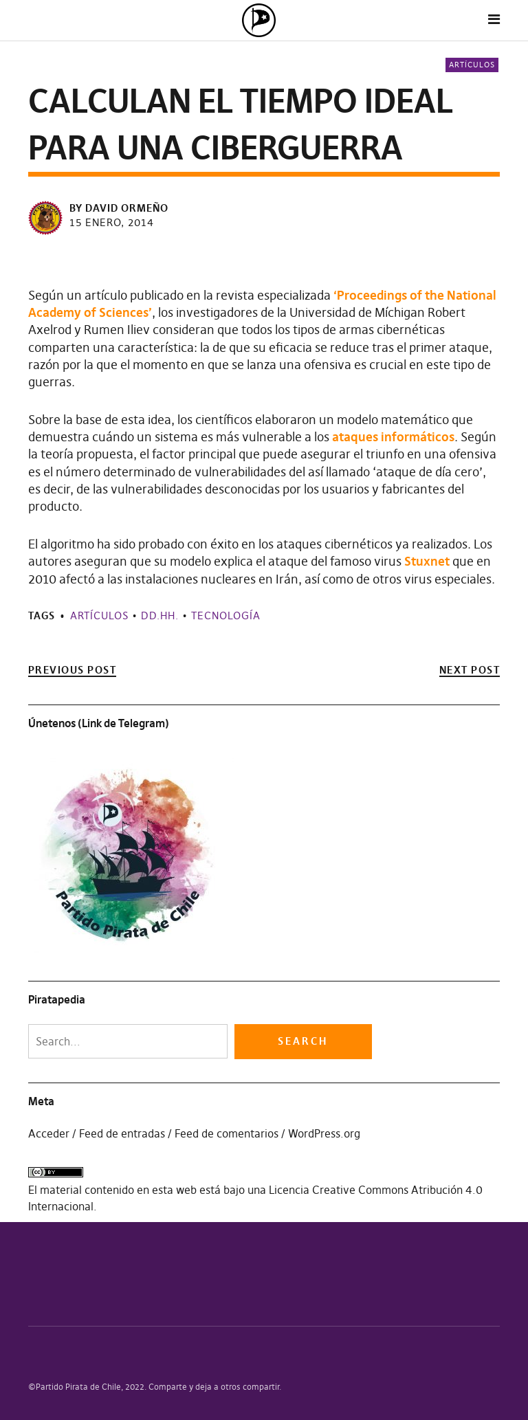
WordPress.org (324, 1133)
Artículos (472, 64)
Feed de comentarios (226, 1133)
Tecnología (226, 615)
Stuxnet (427, 561)
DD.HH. (160, 615)
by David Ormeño (118, 207)
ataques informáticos (393, 437)
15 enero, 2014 (111, 222)
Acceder (48, 1133)
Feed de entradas (122, 1133)
